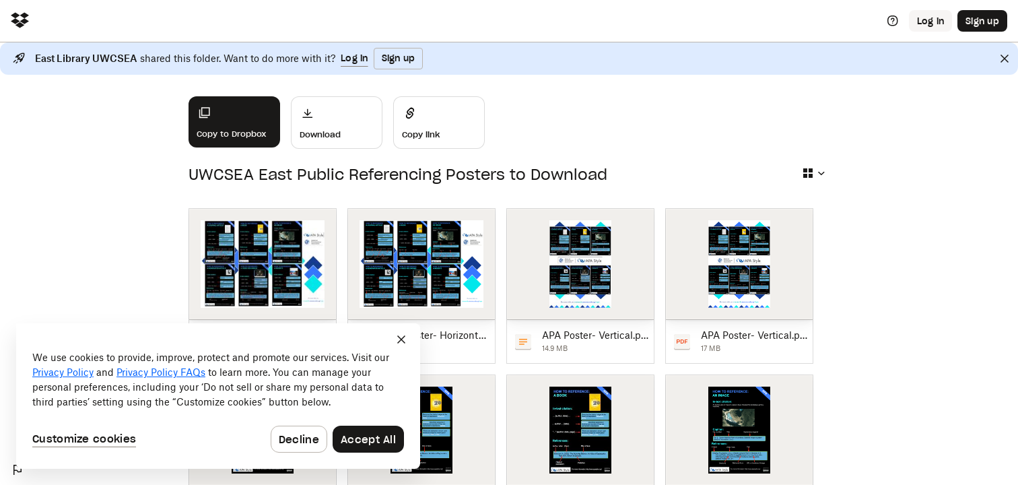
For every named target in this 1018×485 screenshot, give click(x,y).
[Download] (336, 122)
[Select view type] (813, 173)
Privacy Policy (63, 372)
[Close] (1004, 58)
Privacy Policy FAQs (160, 372)
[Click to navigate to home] (20, 21)
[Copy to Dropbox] (234, 122)
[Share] (439, 122)
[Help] (893, 21)
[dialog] (218, 396)
